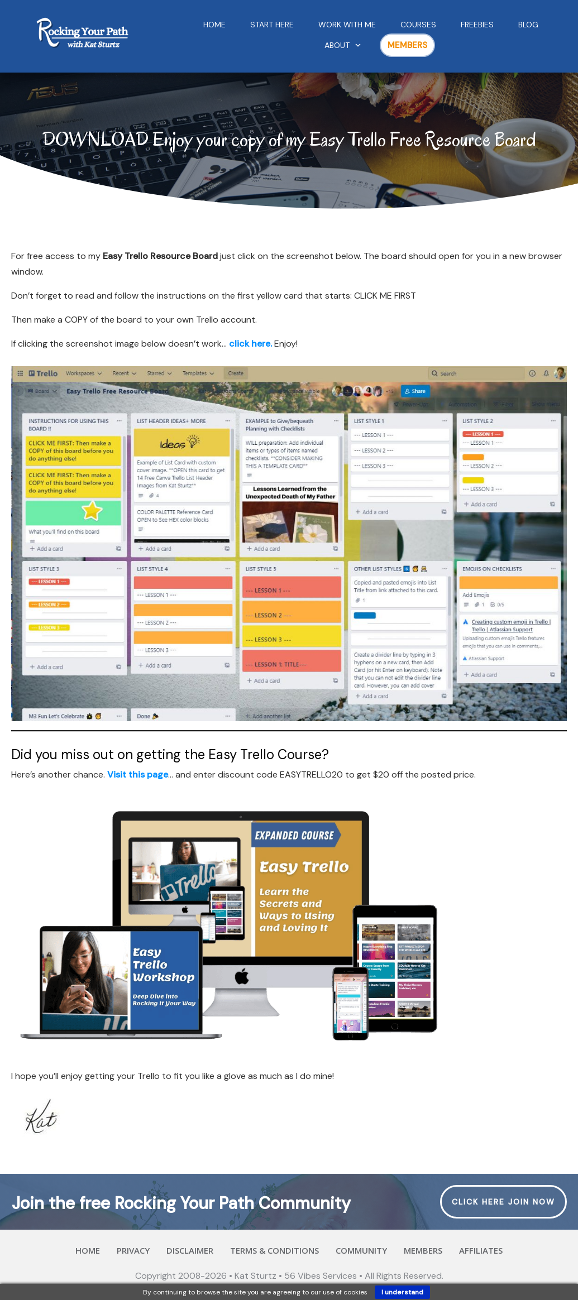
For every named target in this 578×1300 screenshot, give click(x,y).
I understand (402, 1292)
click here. (250, 343)
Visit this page (137, 774)
